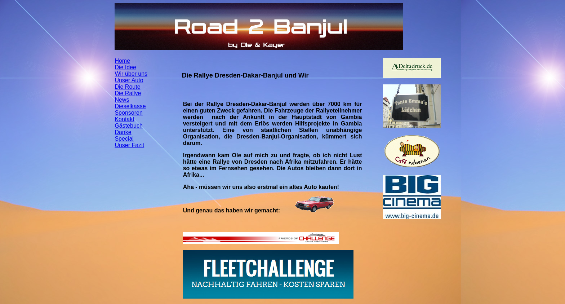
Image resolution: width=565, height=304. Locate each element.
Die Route (127, 87)
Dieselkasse (130, 106)
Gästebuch (128, 126)
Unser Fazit (129, 145)
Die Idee (125, 67)
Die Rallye (128, 93)
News (122, 100)
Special (124, 139)
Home (122, 61)
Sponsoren (128, 113)
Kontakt (124, 119)
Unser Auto (129, 80)
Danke (123, 132)
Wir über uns (131, 74)
